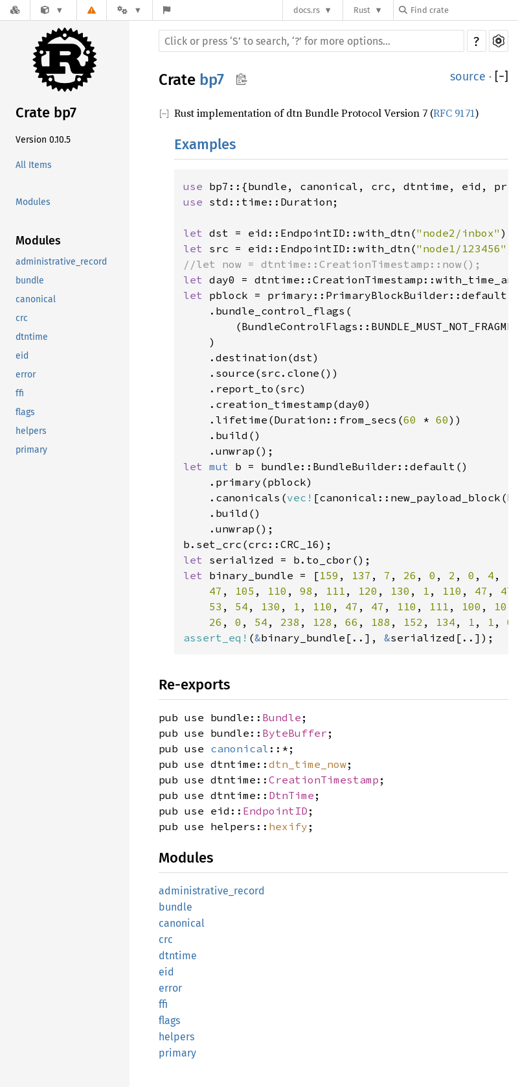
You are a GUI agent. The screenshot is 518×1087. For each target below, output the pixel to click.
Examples (205, 144)
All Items (34, 165)
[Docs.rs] (15, 10)
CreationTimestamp (324, 779)
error (26, 374)
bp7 (211, 80)
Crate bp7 (46, 112)
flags (25, 412)
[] (501, 76)
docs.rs (306, 10)
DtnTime (291, 795)
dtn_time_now (307, 764)
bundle (30, 280)
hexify (288, 826)
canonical (36, 299)
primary (31, 449)
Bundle (281, 717)
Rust (362, 10)
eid (22, 355)
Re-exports (194, 684)
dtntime (32, 336)
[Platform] (129, 10)
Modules (33, 202)
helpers (31, 430)
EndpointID (275, 810)
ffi (20, 393)
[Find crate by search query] (463, 10)
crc (22, 318)
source (468, 76)
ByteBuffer (294, 732)
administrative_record (61, 261)
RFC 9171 (454, 113)
